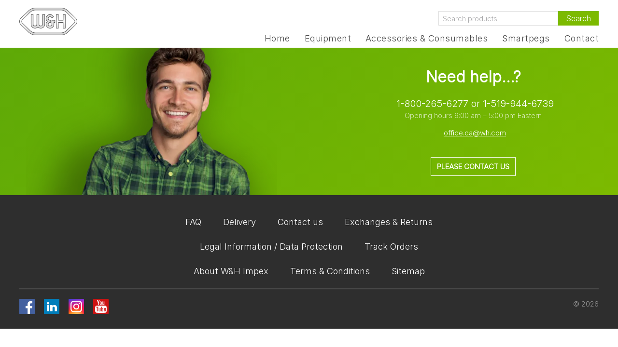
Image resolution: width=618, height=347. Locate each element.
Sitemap (408, 271)
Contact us (300, 222)
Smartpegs (525, 38)
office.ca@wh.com (475, 132)
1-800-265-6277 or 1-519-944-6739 (475, 103)
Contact (581, 38)
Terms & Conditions (330, 271)
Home (277, 38)
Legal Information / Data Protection (271, 246)
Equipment (328, 38)
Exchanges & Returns (389, 222)
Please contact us (473, 166)
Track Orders (391, 246)
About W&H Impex (231, 271)
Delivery (239, 222)
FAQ (193, 222)
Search (578, 18)
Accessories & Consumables (426, 38)
